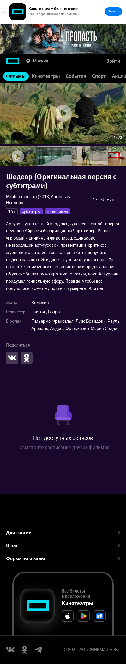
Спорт (99, 76)
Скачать (113, 11)
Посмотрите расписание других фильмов (63, 447)
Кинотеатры (46, 76)
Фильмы (16, 76)
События (76, 76)
